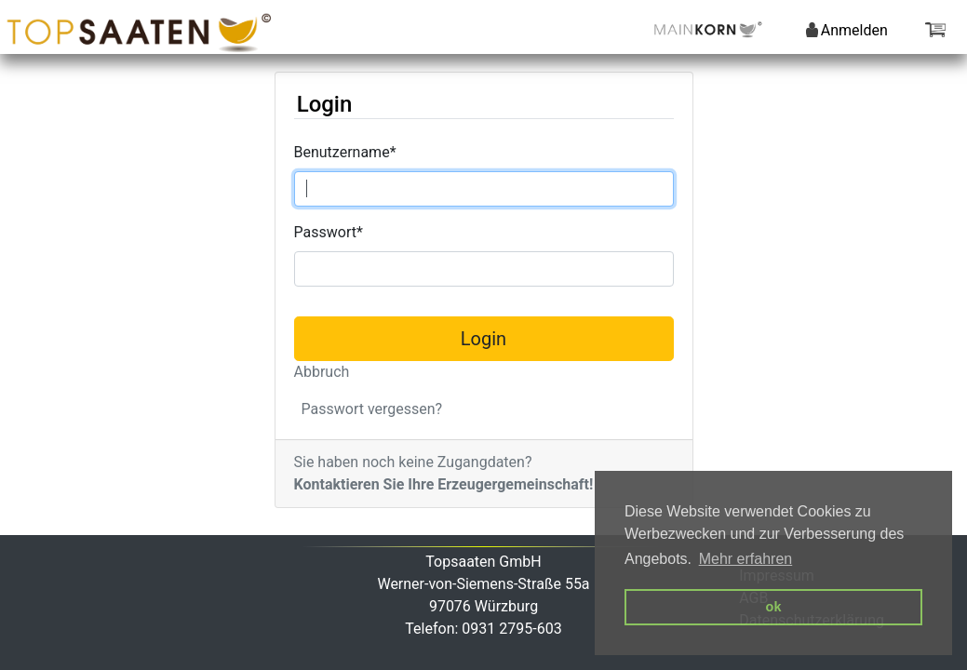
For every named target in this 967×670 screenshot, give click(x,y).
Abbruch (322, 372)
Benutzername (345, 152)
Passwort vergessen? (372, 409)
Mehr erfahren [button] (746, 559)
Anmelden (847, 30)
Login (483, 339)
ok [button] (774, 606)
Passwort (328, 232)
